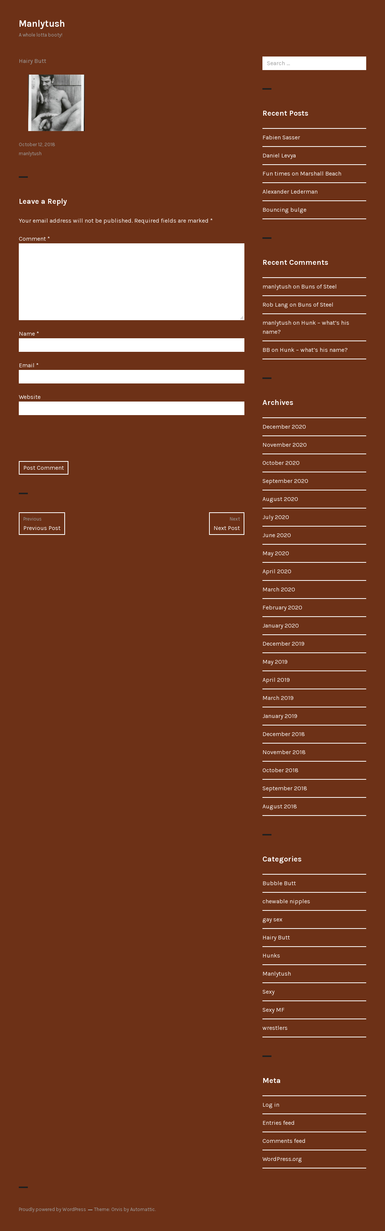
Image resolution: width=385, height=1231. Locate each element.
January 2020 (280, 625)
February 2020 (282, 607)
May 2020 (275, 553)
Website (30, 396)
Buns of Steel (319, 286)
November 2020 (284, 444)
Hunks (271, 955)
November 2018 (284, 752)
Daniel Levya (279, 155)
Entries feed (278, 1122)
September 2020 (285, 480)
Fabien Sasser (281, 137)
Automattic (142, 1209)
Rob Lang (275, 304)
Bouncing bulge (284, 209)
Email (29, 365)
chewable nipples (286, 901)
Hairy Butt (32, 60)
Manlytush (42, 23)
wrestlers (275, 1027)
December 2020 (284, 426)
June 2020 (276, 535)
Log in (270, 1104)
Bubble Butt (279, 883)
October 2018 (280, 770)
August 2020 (280, 498)
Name (29, 333)
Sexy (268, 991)
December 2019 (283, 643)
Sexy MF (273, 1009)
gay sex (272, 919)
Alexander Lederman (290, 191)
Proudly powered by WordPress (52, 1209)
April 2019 (276, 679)
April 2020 (276, 571)
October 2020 (281, 462)
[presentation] (76, 442)
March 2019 (278, 697)
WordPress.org (282, 1158)
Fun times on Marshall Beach (301, 173)
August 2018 (279, 806)
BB (266, 349)
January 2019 (279, 715)
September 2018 (284, 788)
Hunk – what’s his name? (314, 349)
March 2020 (278, 589)
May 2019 (275, 661)
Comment (34, 238)
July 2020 (275, 517)
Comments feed (284, 1140)
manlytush (30, 153)
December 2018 (283, 734)
